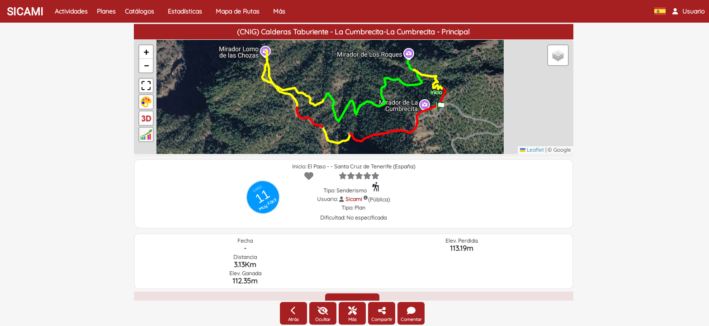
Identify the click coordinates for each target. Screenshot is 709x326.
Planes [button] (106, 11)
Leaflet (532, 149)
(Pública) (379, 199)
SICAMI (25, 11)
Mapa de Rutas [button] (238, 11)
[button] (688, 11)
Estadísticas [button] (185, 11)
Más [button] (279, 11)
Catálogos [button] (139, 11)
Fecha (245, 240)
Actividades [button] (71, 11)
